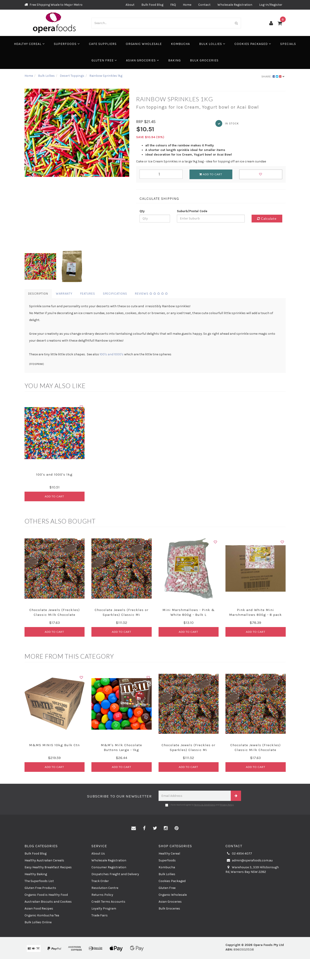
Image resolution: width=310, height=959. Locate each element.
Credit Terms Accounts (108, 902)
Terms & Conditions (204, 804)
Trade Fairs (99, 915)
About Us (98, 853)
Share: (273, 76)
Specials (288, 44)
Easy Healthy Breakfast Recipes (48, 867)
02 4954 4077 (238, 853)
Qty (142, 211)
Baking (174, 60)
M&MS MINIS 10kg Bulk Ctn (54, 745)
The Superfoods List (39, 881)
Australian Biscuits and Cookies (48, 902)
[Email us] (133, 828)
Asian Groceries (142, 60)
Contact (204, 5)
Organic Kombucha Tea (42, 915)
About (130, 5)
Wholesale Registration (234, 5)
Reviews (151, 293)
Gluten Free (104, 60)
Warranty (64, 293)
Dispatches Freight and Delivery (115, 874)
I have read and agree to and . (199, 805)
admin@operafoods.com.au (249, 860)
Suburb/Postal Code (192, 211)
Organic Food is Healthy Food (46, 895)
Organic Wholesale (144, 44)
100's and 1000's (111, 354)
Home (187, 5)
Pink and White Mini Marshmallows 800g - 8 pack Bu (255, 615)
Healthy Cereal (29, 44)
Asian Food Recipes (39, 908)
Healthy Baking (36, 874)
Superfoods (67, 44)
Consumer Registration (108, 867)
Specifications (115, 293)
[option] (77, 133)
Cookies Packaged (252, 44)
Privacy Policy (227, 804)
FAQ (173, 5)
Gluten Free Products (40, 888)
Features (87, 293)
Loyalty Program (103, 908)
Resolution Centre (104, 888)
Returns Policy (102, 895)
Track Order (100, 881)
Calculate (267, 218)
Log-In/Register (270, 5)
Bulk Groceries (204, 60)
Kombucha (180, 44)
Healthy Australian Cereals (44, 860)
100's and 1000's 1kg (54, 474)
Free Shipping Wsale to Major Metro (53, 5)
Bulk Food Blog (152, 5)
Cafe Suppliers (103, 44)
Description (38, 293)
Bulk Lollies (212, 44)
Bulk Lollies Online (38, 922)
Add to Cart (210, 174)
